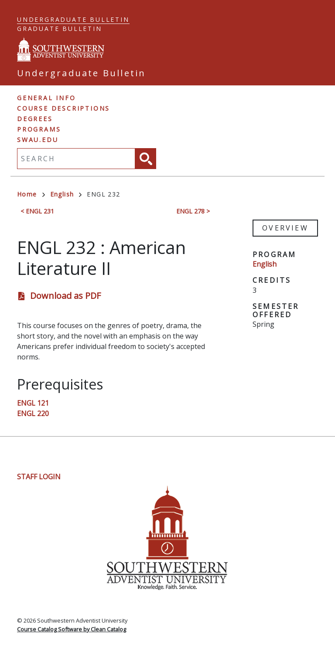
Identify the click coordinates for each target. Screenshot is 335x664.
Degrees (35, 119)
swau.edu (37, 140)
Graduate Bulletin (59, 28)
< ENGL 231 (37, 211)
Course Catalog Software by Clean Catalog (71, 629)
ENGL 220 (33, 413)
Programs (39, 129)
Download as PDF (65, 296)
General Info (46, 98)
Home (31, 194)
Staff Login (39, 476)
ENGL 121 (33, 403)
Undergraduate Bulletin (73, 19)
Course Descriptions (63, 108)
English (66, 194)
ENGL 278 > (193, 211)
